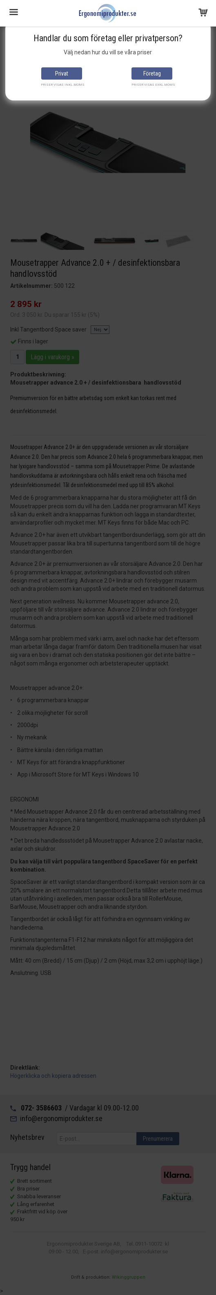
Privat (61, 73)
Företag (152, 73)
